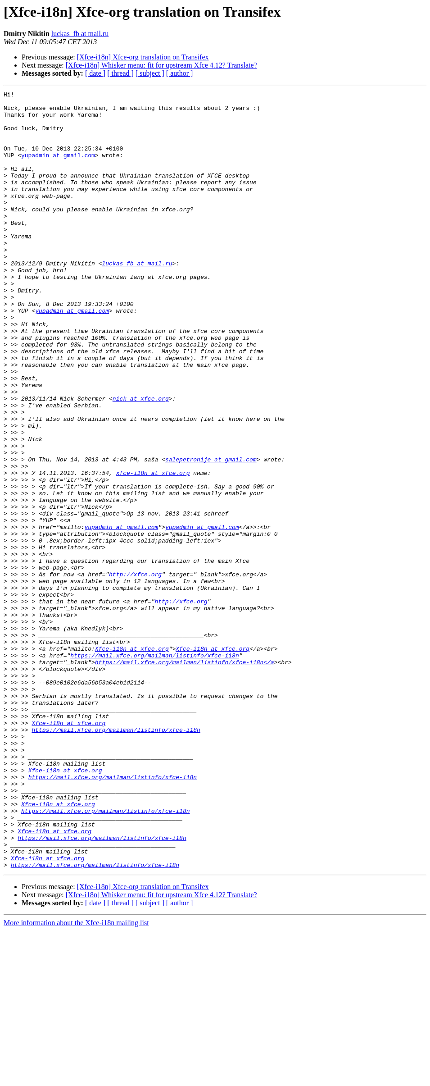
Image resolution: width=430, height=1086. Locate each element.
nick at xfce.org (141, 460)
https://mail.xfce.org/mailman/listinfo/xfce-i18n (154, 769)
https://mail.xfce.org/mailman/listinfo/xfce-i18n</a (184, 777)
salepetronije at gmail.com (211, 533)
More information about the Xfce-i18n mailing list (76, 1078)
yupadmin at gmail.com (58, 168)
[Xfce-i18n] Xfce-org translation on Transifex (143, 57)
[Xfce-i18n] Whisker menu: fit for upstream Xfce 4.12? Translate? (161, 65)
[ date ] (95, 73)
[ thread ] (120, 73)
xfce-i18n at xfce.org (153, 550)
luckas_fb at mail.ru (80, 33)
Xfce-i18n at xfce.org (132, 761)
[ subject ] (150, 73)
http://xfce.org (135, 671)
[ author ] (179, 73)
